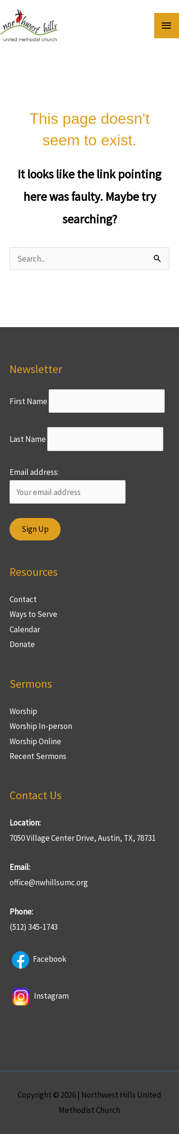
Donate (22, 644)
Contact (23, 599)
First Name (28, 401)
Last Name (28, 439)
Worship (23, 711)
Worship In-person (41, 726)
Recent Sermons (38, 756)
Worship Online (35, 741)
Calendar (25, 629)
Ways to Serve (33, 614)
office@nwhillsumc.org (49, 882)
